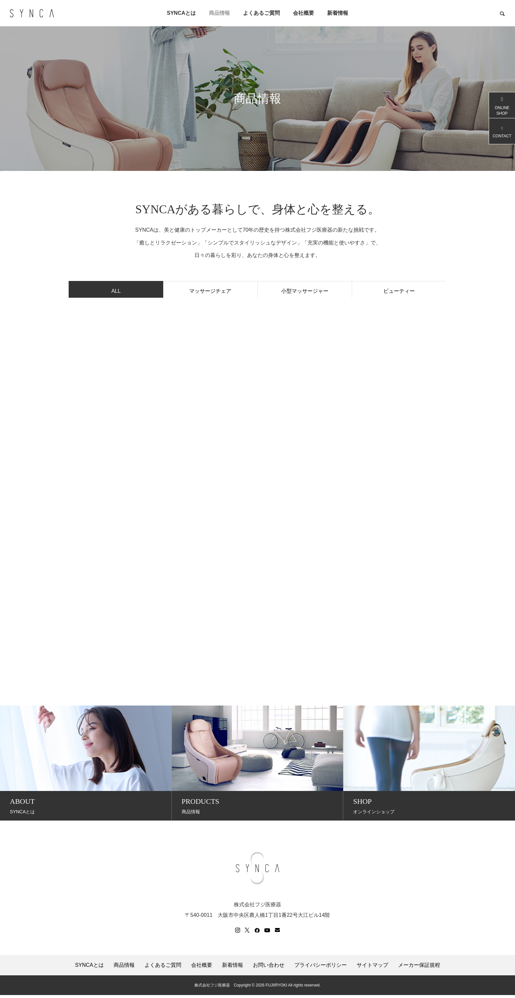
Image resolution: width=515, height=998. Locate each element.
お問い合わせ (268, 968)
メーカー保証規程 (419, 968)
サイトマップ (372, 968)
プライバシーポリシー (320, 968)
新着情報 (337, 13)
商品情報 (219, 13)
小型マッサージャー (304, 292)
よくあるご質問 (261, 13)
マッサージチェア (210, 292)
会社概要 (303, 13)
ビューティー (399, 292)
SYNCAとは (181, 13)
